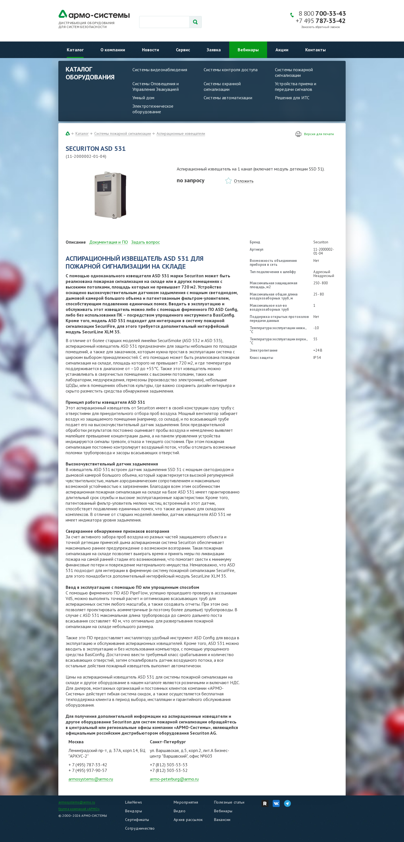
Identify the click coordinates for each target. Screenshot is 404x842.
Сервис (183, 49)
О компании (112, 49)
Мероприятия (186, 802)
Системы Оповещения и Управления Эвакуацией (155, 86)
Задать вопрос (145, 242)
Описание (76, 242)
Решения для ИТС (292, 97)
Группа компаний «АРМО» (79, 809)
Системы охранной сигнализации (222, 86)
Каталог (75, 49)
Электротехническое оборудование (152, 108)
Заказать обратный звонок (320, 27)
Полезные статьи (229, 802)
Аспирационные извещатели (181, 133)
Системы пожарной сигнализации (294, 72)
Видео (179, 810)
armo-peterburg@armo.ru (174, 779)
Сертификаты (137, 819)
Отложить (244, 181)
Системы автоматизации (228, 97)
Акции (282, 49)
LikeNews (133, 802)
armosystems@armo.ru (90, 779)
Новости (150, 49)
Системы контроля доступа (231, 69)
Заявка (214, 49)
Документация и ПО (108, 242)
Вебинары (248, 49)
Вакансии (222, 819)
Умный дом (143, 97)
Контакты (315, 49)
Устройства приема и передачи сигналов (295, 86)
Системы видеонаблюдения (159, 69)
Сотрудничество (140, 828)
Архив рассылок (188, 819)
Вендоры (133, 810)
